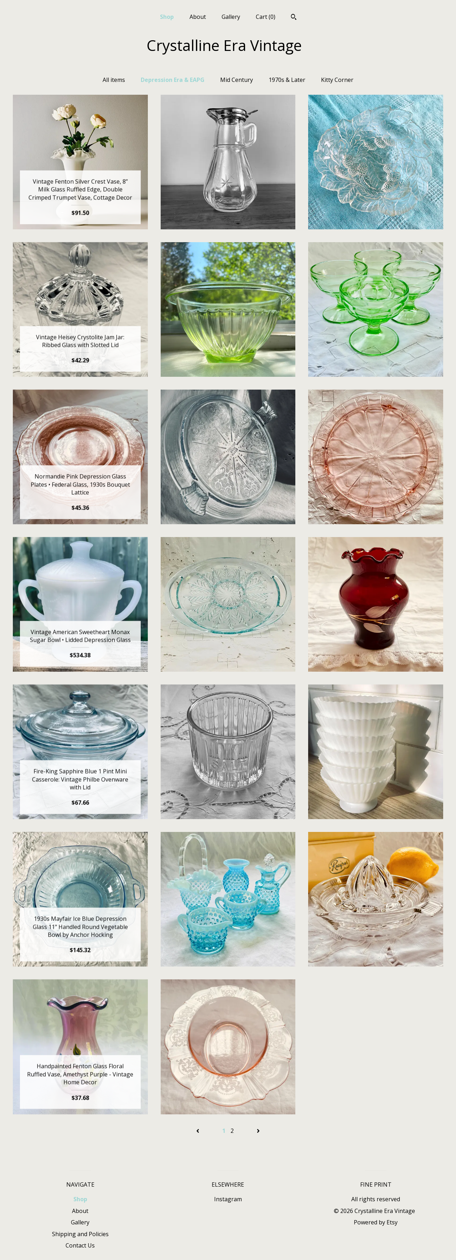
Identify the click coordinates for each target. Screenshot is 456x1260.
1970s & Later (287, 80)
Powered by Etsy (376, 1222)
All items (114, 80)
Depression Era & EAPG (172, 80)
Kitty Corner (337, 80)
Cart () (265, 17)
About (198, 17)
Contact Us (80, 1245)
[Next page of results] (258, 1131)
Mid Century (236, 80)
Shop (167, 17)
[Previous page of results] (198, 1131)
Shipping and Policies (80, 1234)
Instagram (228, 1199)
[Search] (293, 18)
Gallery (231, 17)
